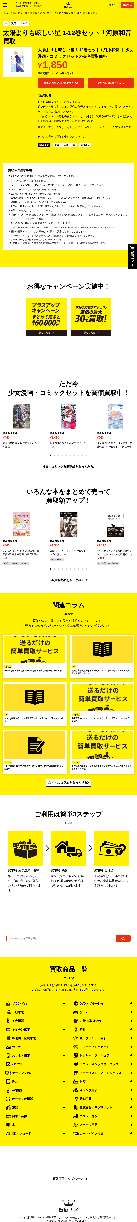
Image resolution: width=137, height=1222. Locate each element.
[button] (50, 455)
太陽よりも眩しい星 (64, 145)
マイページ (114, 5)
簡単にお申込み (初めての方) (61, 83)
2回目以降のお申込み (111, 83)
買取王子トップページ (68, 1179)
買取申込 (127, 5)
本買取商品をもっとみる (67, 580)
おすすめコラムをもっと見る (67, 782)
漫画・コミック (19, 23)
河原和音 (85, 145)
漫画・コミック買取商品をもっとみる (67, 466)
